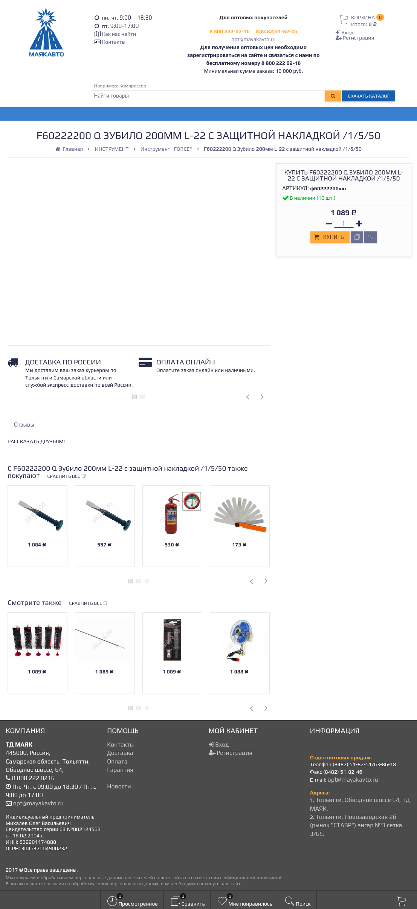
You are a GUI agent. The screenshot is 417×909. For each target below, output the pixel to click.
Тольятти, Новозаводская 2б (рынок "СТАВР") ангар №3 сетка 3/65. (356, 825)
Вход (344, 32)
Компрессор (133, 86)
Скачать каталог (369, 96)
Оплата (117, 761)
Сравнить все (66, 476)
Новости (119, 786)
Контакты (113, 42)
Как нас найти (119, 34)
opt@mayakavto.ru (253, 39)
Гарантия (120, 769)
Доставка (120, 752)
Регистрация (355, 38)
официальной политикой (252, 877)
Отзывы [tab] (24, 424)
